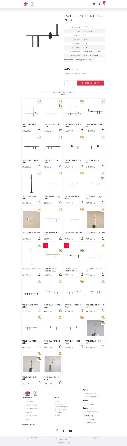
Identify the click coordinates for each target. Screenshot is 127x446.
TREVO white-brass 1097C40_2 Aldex (50, 270)
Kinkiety (57, 401)
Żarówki (57, 415)
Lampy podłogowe (61, 407)
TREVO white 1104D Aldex (31, 233)
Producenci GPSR (31, 416)
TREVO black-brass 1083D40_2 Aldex (71, 270)
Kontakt (27, 419)
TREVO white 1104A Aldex (31, 269)
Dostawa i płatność (31, 405)
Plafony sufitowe (60, 409)
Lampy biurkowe (60, 404)
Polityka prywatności (32, 408)
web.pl (67, 443)
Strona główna (29, 401)
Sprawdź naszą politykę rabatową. (75, 73)
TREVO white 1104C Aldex (74, 233)
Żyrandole (58, 412)
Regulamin (28, 412)
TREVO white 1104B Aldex (95, 233)
